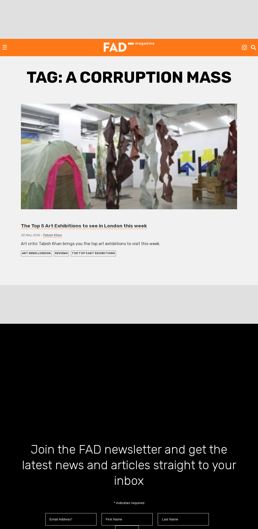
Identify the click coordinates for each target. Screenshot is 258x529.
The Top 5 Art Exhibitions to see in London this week (84, 226)
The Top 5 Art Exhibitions (93, 253)
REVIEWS (61, 253)
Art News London (36, 253)
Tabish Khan (52, 235)
